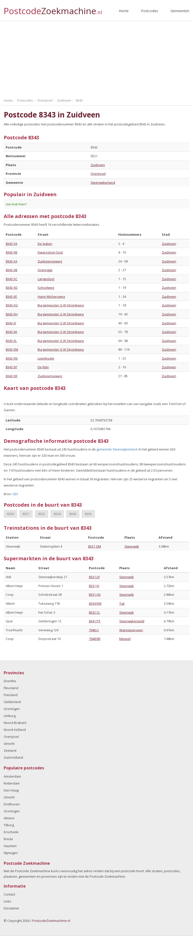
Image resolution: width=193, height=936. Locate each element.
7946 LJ (94, 630)
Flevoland (11, 688)
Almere (9, 818)
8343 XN (12, 358)
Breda (8, 839)
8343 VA (11, 243)
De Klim (43, 367)
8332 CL (94, 612)
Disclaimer (11, 908)
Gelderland (12, 702)
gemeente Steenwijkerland (116, 449)
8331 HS (95, 594)
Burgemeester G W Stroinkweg (61, 305)
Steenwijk (131, 546)
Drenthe (10, 681)
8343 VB (11, 252)
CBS (15, 494)
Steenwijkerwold (131, 621)
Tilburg (9, 825)
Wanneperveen (131, 630)
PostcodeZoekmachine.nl (51, 920)
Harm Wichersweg (51, 296)
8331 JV (94, 586)
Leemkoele (46, 358)
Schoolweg (46, 287)
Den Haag (11, 790)
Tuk (122, 603)
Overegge (45, 270)
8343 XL (11, 340)
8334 (57, 514)
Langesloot (46, 279)
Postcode (53, 9)
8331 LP (94, 577)
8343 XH (12, 314)
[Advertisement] (96, 58)
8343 (72, 514)
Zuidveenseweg (50, 261)
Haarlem (10, 846)
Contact (9, 894)
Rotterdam (12, 783)
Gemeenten (179, 10)
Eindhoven (12, 804)
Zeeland (10, 750)
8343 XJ (11, 323)
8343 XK (11, 332)
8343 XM (12, 349)
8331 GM (94, 546)
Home (124, 10)
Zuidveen (98, 165)
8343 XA (11, 261)
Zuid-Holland (13, 757)
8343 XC (11, 279)
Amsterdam (12, 776)
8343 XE (11, 296)
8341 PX (94, 621)
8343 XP (11, 367)
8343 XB (11, 270)
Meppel (125, 638)
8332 (41, 514)
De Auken (45, 243)
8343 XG (12, 305)
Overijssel (98, 173)
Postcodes (149, 10)
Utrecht (9, 743)
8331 (26, 514)
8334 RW (95, 603)
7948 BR (94, 638)
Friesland (11, 695)
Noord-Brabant (15, 722)
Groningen (12, 709)
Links (7, 901)
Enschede (11, 832)
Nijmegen (11, 853)
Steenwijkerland (103, 182)
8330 (10, 514)
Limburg (10, 715)
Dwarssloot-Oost (50, 252)
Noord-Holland (15, 729)
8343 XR (11, 376)
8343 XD (12, 287)
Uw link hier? (16, 204)
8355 (88, 514)
